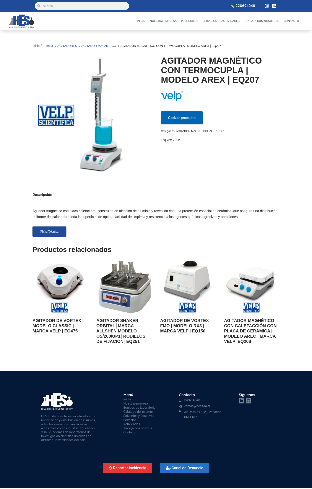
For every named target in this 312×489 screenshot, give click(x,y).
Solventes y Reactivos (139, 416)
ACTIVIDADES (230, 21)
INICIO (141, 21)
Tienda (48, 46)
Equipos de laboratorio (140, 408)
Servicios (130, 420)
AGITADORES (67, 46)
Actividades (132, 424)
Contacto (130, 433)
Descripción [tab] (42, 195)
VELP (176, 140)
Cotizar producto (182, 118)
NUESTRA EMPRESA (163, 21)
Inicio (36, 46)
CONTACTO (291, 21)
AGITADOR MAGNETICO (98, 46)
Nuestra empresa (136, 404)
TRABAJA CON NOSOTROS (262, 21)
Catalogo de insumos (139, 412)
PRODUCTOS (189, 21)
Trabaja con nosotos (138, 429)
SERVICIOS (210, 21)
